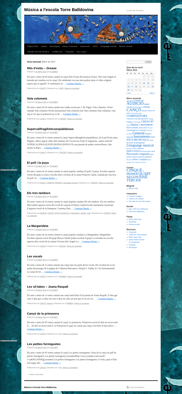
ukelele (83, 213)
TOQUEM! (69, 52)
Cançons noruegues (135, 196)
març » (152, 93)
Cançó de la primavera (43, 313)
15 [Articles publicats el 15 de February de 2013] (144, 83)
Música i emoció (125, 46)
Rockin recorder (134, 224)
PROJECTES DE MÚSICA (38, 52)
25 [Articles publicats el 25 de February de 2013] (128, 90)
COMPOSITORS (137, 116)
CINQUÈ (62, 119)
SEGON (94, 183)
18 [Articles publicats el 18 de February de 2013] (128, 87)
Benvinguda (55, 46)
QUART (144, 174)
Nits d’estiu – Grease (42, 68)
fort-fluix (129, 134)
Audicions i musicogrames (138, 235)
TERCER (62, 153)
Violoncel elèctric (140, 162)
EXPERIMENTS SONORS (136, 130)
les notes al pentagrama (136, 143)
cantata (146, 106)
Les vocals (34, 256)
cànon (128, 125)
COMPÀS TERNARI (54, 183)
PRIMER (62, 277)
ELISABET (54, 72)
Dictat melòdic (132, 128)
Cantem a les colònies (136, 199)
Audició (44, 46)
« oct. (129, 93)
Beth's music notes (135, 219)
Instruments (85, 46)
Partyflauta (132, 222)
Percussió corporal (138, 154)
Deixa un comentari (72, 88)
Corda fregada (136, 122)
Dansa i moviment (70, 46)
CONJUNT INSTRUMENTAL (137, 119)
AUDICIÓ (42, 213)
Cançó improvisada (136, 113)
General (50, 303)
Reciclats (129, 159)
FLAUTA (149, 130)
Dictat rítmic (142, 128)
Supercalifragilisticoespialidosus (50, 129)
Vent (133, 162)
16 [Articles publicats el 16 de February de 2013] (148, 83)
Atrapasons (132, 232)
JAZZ (152, 137)
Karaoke (151, 140)
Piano (152, 154)
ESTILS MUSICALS (62, 213)
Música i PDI (133, 188)
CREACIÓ (147, 121)
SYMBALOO (57, 52)
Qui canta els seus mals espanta (139, 201)
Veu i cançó (81, 52)
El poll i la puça (38, 162)
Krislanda (132, 245)
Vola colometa (37, 98)
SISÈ (61, 88)
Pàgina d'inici (32, 46)
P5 (60, 334)
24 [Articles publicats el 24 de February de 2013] (153, 87)
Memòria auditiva (132, 148)
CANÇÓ (43, 88)
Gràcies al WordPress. (137, 387)
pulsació (129, 157)
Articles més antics (35, 374)
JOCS (95, 46)
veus (88, 213)
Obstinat (141, 148)
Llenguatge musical (108, 46)
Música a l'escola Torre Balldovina (58, 9)
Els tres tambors (38, 193)
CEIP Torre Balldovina (136, 212)
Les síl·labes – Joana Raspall (47, 286)
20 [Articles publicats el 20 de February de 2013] (136, 87)
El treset (150, 128)
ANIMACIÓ (139, 101)
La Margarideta (37, 225)
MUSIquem (133, 247)
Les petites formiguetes (44, 344)
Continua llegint (75, 83)
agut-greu (130, 101)
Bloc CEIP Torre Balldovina (138, 209)
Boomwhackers (137, 107)
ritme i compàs (140, 159)
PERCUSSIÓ (133, 151)
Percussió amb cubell (147, 151)
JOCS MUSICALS (137, 139)
